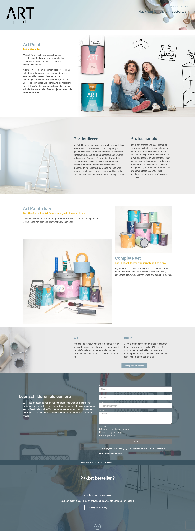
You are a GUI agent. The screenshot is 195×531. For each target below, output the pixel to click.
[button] (97, 527)
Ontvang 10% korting (97, 507)
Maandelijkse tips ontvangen (115, 429)
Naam (101, 385)
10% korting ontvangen (112, 432)
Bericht (101, 411)
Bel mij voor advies (110, 435)
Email (101, 394)
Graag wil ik (103, 427)
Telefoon (102, 402)
